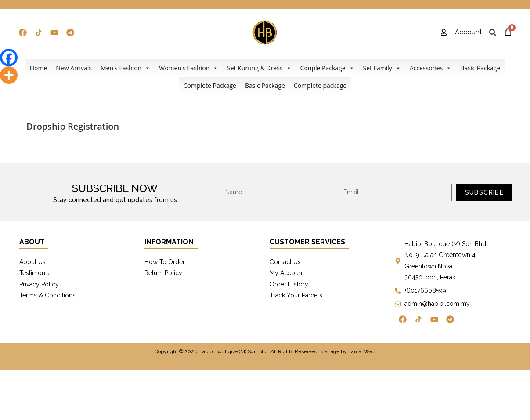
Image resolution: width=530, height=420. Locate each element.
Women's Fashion (188, 68)
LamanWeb (361, 351)
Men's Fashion (125, 68)
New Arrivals (74, 68)
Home (38, 68)
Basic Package (480, 68)
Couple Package (327, 68)
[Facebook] (9, 57)
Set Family (382, 68)
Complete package (320, 85)
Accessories (431, 68)
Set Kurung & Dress (259, 68)
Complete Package (210, 85)
